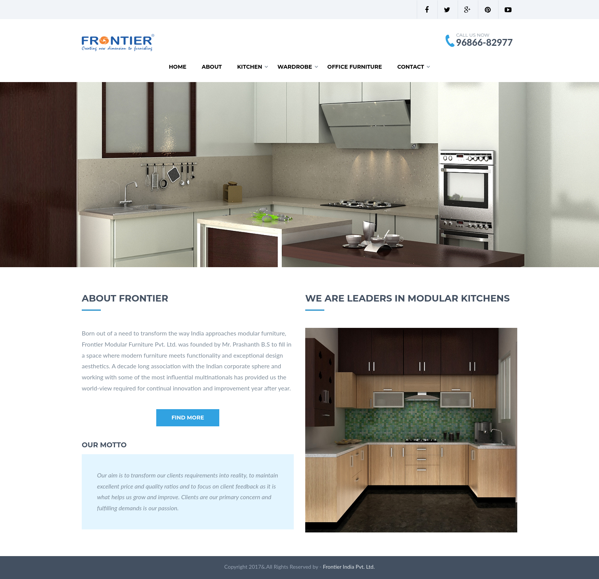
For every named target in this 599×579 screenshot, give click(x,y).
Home (177, 66)
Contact (410, 66)
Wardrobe (294, 66)
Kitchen (249, 66)
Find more (188, 417)
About (212, 66)
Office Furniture (354, 66)
